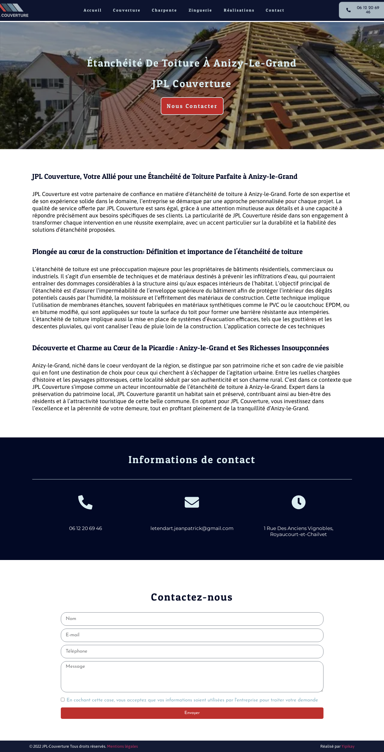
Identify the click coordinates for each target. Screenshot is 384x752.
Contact (275, 8)
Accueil (93, 8)
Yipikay (348, 746)
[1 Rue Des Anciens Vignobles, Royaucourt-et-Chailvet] (298, 502)
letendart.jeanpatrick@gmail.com (192, 528)
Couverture (126, 8)
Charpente (164, 8)
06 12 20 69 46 (85, 528)
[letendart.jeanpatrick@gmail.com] (192, 502)
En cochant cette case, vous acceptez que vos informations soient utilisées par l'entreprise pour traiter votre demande (192, 700)
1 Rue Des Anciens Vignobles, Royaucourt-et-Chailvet (298, 531)
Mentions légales (122, 746)
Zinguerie (200, 8)
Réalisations (239, 8)
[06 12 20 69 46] (85, 502)
